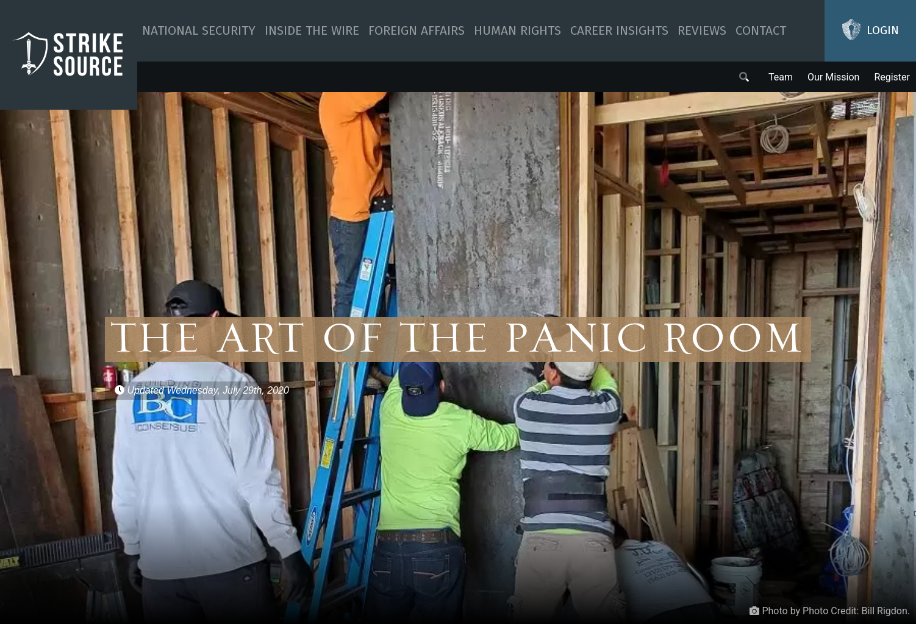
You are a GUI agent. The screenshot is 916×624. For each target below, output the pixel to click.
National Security (199, 30)
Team (780, 77)
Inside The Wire (312, 30)
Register (892, 77)
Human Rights (517, 30)
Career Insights (619, 30)
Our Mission (833, 77)
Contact (760, 30)
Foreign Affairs (416, 30)
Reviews (702, 30)
